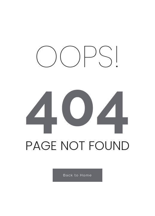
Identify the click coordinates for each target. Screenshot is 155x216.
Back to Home (77, 175)
